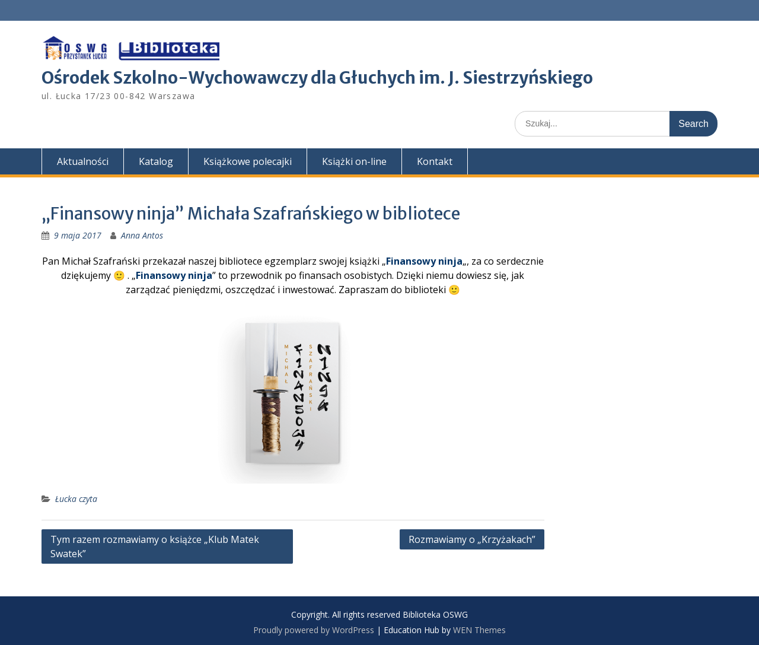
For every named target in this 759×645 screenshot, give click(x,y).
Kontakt (434, 161)
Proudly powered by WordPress (313, 630)
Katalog (156, 161)
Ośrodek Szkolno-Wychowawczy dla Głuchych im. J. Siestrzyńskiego (317, 77)
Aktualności (83, 161)
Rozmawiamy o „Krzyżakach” (472, 539)
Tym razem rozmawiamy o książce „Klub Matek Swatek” (154, 546)
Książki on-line (354, 161)
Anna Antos (142, 235)
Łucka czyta (76, 498)
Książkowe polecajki (247, 161)
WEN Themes (479, 630)
